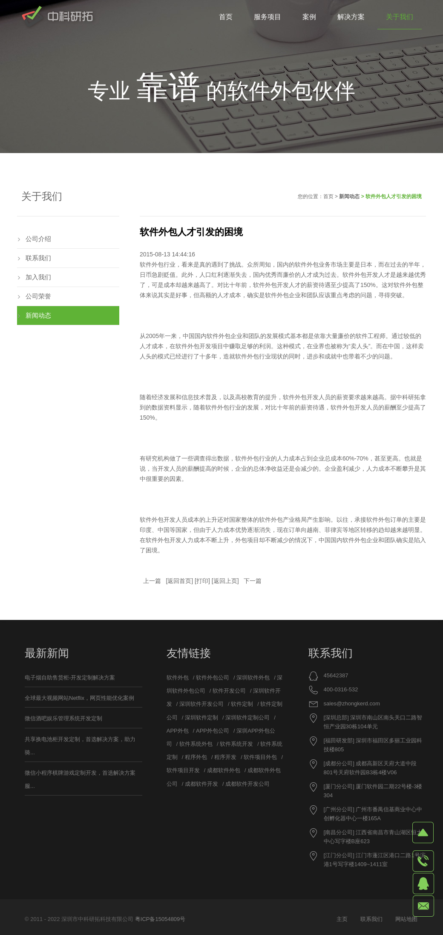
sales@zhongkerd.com (352, 703)
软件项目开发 (183, 770)
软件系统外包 (196, 744)
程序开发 (225, 757)
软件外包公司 (212, 677)
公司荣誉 (38, 296)
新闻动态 (349, 196)
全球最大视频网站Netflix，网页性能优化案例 (79, 698)
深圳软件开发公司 (201, 704)
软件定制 (242, 704)
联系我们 (38, 257)
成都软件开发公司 (247, 784)
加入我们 (38, 277)
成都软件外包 (223, 770)
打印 (202, 580)
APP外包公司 (212, 731)
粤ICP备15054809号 (160, 919)
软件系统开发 (236, 744)
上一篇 (152, 580)
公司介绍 (38, 238)
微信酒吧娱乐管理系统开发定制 (63, 718)
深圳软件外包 (253, 677)
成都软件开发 (201, 784)
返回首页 (179, 580)
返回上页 (225, 580)
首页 (328, 196)
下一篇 (253, 580)
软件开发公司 (229, 691)
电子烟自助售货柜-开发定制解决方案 (70, 677)
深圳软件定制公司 (247, 717)
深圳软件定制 (201, 717)
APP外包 (178, 731)
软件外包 (307, 264)
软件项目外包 (260, 757)
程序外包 (196, 757)
